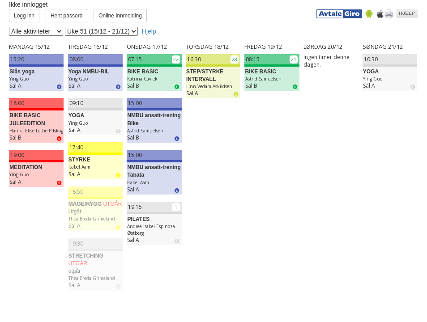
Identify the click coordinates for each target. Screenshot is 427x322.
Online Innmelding (120, 16)
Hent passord (66, 16)
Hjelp (149, 31)
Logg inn (24, 16)
